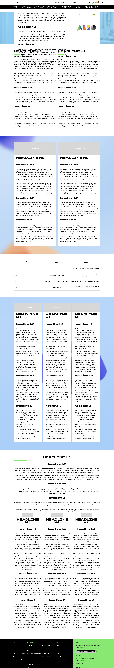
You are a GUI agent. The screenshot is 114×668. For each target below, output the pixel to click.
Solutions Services (46, 653)
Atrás (17, 11)
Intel (57, 647)
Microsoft (58, 650)
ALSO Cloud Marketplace (54, 7)
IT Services (44, 647)
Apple (57, 642)
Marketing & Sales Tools (67, 7)
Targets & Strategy (17, 655)
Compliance (16, 644)
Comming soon (97, 7)
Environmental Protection (33, 664)
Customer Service (31, 658)
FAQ (28, 647)
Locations (15, 647)
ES (90, 2)
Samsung (58, 653)
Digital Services (46, 642)
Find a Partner (91, 7)
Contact (29, 644)
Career (14, 642)
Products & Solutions (41, 7)
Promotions (30, 653)
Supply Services (46, 655)
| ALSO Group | (105, 2)
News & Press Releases (19, 650)
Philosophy (15, 653)
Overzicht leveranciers (62, 655)
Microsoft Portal (16, 7)
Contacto (56, 2)
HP (56, 644)
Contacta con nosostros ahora (86, 648)
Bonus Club (30, 642)
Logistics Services (46, 650)
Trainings (29, 655)
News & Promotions (28, 7)
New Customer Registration (34, 650)
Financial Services (46, 644)
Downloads (30, 661)
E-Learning (80, 7)
